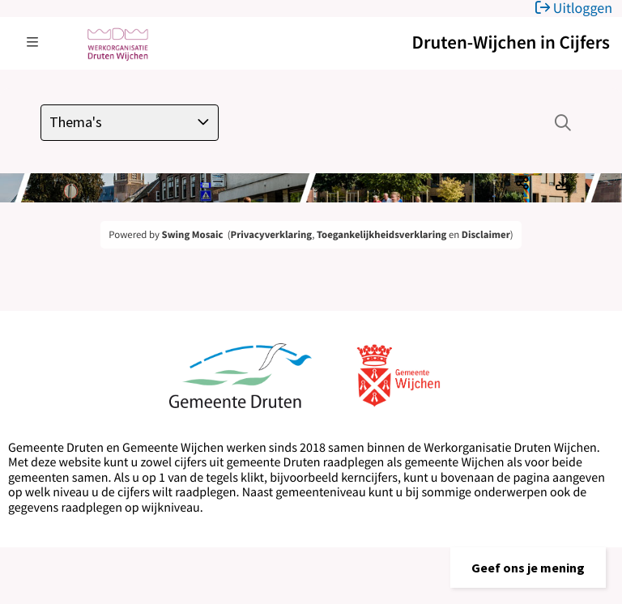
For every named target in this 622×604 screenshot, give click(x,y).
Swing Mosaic (193, 234)
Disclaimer (486, 234)
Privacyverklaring (272, 234)
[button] (528, 567)
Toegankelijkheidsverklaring (381, 234)
